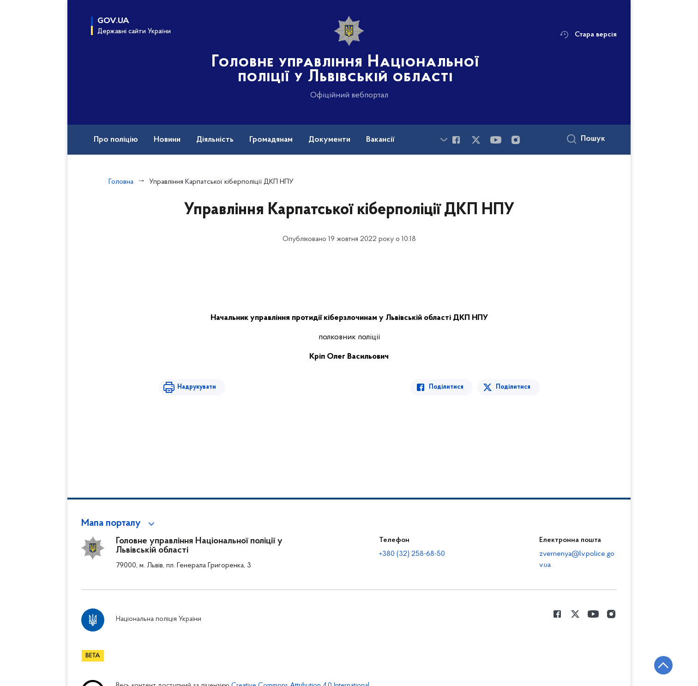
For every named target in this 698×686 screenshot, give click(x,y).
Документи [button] (329, 140)
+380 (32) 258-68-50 (412, 554)
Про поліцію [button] (116, 140)
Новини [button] (167, 140)
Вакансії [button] (380, 140)
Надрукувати (196, 387)
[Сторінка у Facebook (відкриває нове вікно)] (456, 139)
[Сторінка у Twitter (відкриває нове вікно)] (475, 139)
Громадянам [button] (271, 140)
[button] (119, 523)
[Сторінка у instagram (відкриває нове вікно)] (515, 139)
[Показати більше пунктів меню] (444, 140)
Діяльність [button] (215, 140)
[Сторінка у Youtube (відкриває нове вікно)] (495, 139)
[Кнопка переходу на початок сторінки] (663, 665)
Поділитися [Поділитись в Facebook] (446, 387)
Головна (120, 182)
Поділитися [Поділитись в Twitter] (513, 387)
